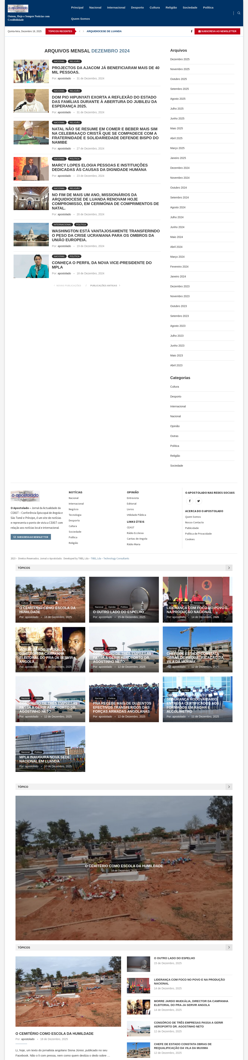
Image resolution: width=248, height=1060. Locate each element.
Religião (171, 7)
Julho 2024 (177, 217)
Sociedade (190, 7)
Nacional (95, 7)
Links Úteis (135, 521)
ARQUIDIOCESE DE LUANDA (104, 31)
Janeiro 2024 (178, 276)
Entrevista (133, 498)
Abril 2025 (176, 138)
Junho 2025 (177, 118)
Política (208, 7)
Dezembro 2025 (180, 59)
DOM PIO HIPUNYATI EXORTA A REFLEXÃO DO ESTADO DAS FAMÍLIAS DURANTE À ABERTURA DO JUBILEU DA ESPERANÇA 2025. (104, 101)
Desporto (137, 7)
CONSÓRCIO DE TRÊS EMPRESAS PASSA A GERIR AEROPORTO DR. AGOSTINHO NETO (122, 658)
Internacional (116, 7)
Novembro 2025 (180, 69)
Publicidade (192, 528)
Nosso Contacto (194, 522)
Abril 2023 (176, 365)
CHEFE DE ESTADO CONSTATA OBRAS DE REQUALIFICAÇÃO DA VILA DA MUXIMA (195, 658)
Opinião (175, 426)
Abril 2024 (176, 246)
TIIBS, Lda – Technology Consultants (110, 558)
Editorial (131, 503)
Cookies (190, 539)
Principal (77, 7)
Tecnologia (75, 514)
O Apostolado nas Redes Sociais (210, 492)
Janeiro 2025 (178, 158)
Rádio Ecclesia (135, 533)
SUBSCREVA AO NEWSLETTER (217, 31)
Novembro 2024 (180, 177)
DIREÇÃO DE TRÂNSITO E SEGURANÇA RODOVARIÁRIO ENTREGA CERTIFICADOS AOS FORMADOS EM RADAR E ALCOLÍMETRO (193, 703)
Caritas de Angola (137, 538)
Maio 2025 (176, 128)
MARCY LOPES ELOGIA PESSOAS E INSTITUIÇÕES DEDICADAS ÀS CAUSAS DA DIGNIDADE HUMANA (100, 167)
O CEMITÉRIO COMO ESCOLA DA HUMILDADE (124, 866)
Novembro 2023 (180, 296)
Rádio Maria (133, 544)
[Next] (83, 31)
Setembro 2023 (179, 316)
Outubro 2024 (178, 187)
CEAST (130, 527)
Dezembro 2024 (180, 167)
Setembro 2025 (179, 88)
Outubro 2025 (178, 79)
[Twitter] (198, 501)
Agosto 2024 (178, 207)
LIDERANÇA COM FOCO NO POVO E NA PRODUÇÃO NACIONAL (197, 610)
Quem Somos (80, 18)
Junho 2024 (177, 227)
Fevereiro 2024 (179, 266)
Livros (130, 509)
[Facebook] (192, 31)
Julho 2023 (177, 335)
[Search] (239, 13)
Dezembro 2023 (180, 286)
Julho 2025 (177, 108)
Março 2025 (177, 148)
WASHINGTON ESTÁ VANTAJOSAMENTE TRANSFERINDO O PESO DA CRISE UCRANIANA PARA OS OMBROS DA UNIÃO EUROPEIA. (106, 235)
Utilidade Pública (136, 514)
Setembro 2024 (179, 197)
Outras (174, 436)
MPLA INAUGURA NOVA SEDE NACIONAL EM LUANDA (44, 759)
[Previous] (79, 31)
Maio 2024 (176, 237)
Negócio (73, 509)
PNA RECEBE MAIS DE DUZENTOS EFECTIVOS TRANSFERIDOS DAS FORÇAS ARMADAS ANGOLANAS (122, 707)
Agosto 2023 (178, 325)
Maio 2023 (176, 355)
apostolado (64, 78)
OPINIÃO (133, 492)
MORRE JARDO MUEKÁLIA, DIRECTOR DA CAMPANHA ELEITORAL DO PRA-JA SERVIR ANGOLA (46, 656)
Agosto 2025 (178, 98)
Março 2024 (177, 256)
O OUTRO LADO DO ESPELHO (118, 612)
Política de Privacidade (198, 533)
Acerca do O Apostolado (204, 510)
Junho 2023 (177, 345)
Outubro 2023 (178, 306)
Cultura (155, 7)
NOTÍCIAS (75, 492)
